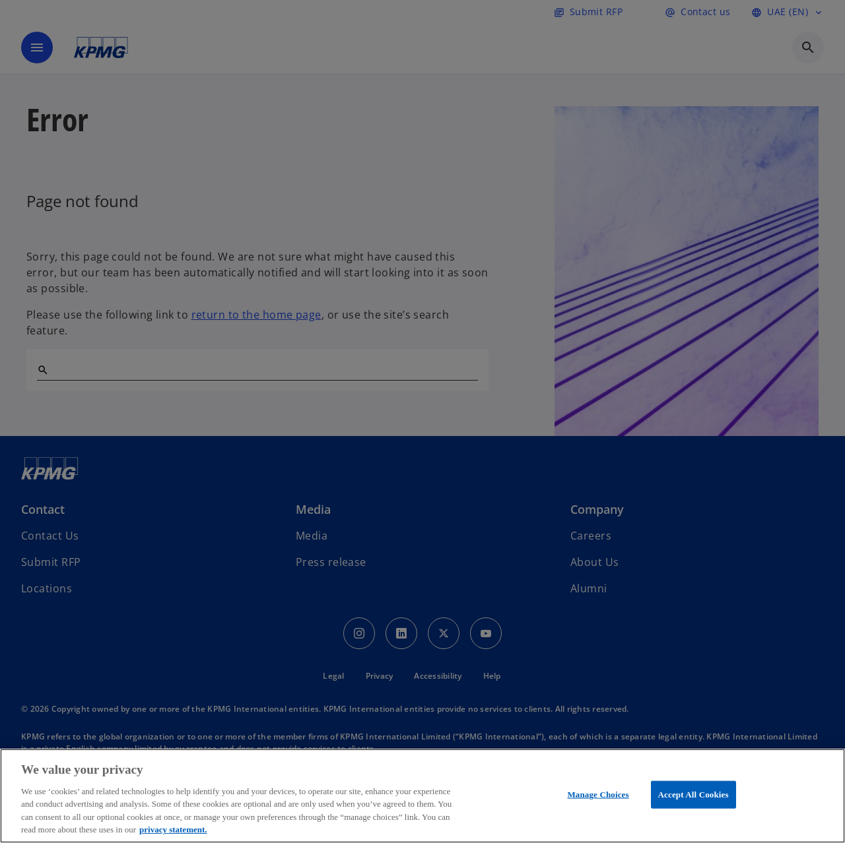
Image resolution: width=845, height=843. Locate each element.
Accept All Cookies (693, 794)
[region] (422, 796)
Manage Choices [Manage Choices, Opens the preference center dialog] (597, 794)
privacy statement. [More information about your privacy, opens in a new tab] (173, 829)
